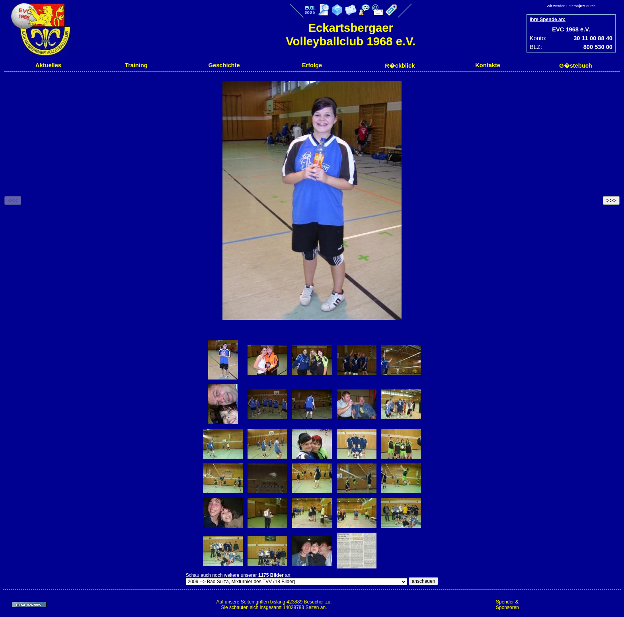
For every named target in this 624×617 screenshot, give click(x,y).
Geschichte (224, 65)
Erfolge (312, 65)
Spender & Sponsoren (507, 604)
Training (136, 65)
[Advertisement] (572, 605)
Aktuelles (48, 65)
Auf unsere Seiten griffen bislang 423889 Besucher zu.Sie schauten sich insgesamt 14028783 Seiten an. (274, 604)
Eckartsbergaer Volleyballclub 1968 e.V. (350, 34)
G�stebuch (575, 65)
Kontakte (487, 65)
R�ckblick (400, 65)
